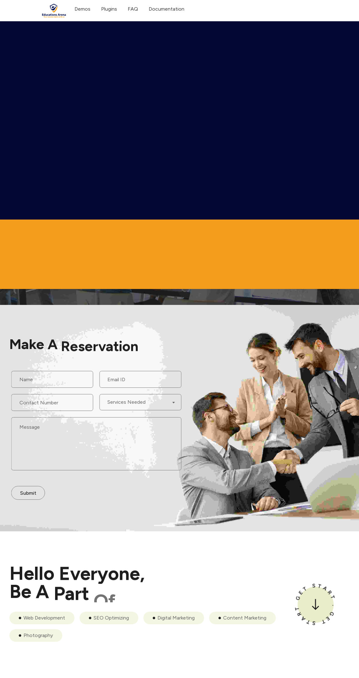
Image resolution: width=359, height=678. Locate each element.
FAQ (133, 9)
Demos (82, 9)
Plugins (109, 9)
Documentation (166, 9)
